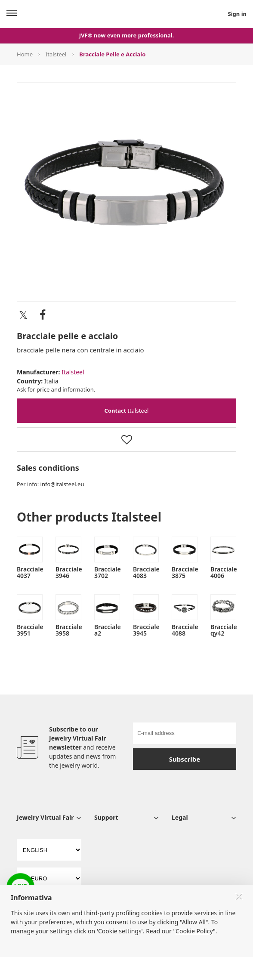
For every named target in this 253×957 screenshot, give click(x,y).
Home (25, 54)
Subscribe (184, 759)
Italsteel (56, 54)
